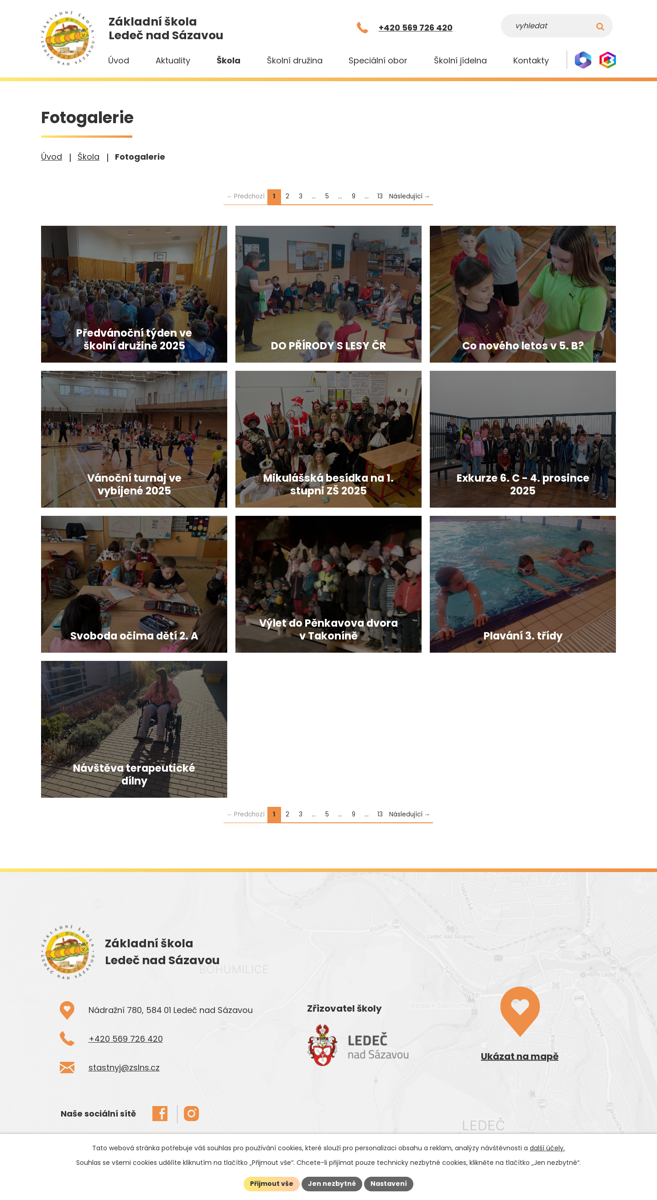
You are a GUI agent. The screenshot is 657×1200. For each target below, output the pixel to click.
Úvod (118, 60)
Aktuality (173, 60)
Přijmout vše (271, 1183)
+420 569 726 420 (126, 1038)
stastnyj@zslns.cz (124, 1067)
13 (380, 196)
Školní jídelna (460, 60)
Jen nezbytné (332, 1183)
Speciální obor (378, 60)
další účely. (547, 1148)
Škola (228, 60)
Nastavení (388, 1183)
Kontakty (531, 60)
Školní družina (295, 60)
